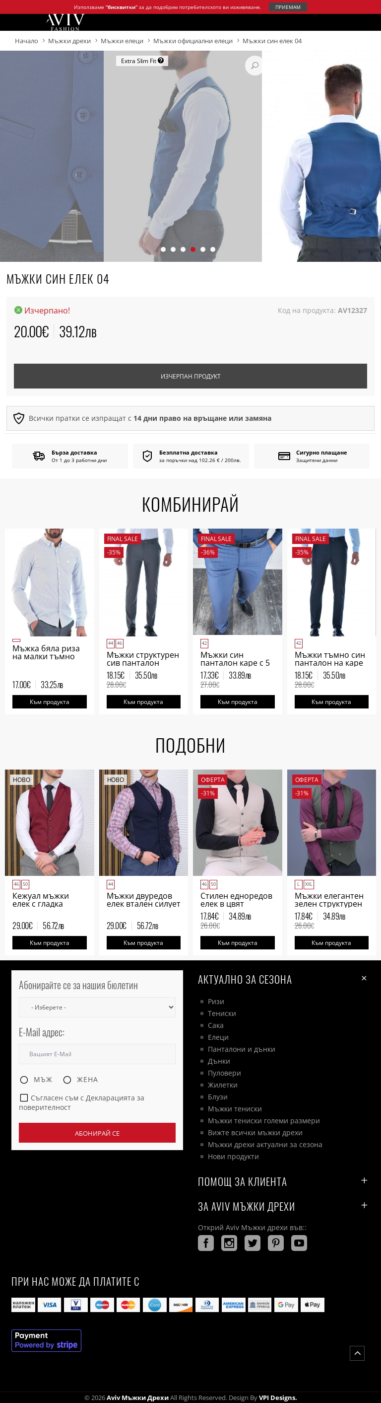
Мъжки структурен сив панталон (143, 658)
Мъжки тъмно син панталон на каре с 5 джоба (330, 662)
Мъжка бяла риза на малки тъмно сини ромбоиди (46, 656)
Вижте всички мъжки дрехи (255, 1132)
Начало (26, 40)
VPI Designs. (277, 1397)
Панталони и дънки (241, 1049)
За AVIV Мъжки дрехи (284, 1206)
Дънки (219, 1061)
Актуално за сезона (284, 978)
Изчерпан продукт (191, 376)
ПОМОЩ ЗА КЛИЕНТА (284, 1181)
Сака (216, 1025)
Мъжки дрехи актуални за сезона (265, 1144)
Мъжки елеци (122, 40)
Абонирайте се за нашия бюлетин (78, 985)
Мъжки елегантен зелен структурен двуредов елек (329, 903)
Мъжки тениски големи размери (264, 1120)
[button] (163, 249)
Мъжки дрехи (69, 40)
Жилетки (223, 1085)
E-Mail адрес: (41, 1032)
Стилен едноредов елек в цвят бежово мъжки (236, 903)
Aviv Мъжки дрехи (138, 1397)
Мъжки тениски (235, 1108)
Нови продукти (233, 1156)
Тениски (222, 1013)
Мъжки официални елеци (193, 40)
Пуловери (224, 1073)
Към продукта (49, 702)
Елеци (218, 1037)
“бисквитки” (121, 6)
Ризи (216, 1001)
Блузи (218, 1096)
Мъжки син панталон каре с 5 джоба (235, 662)
